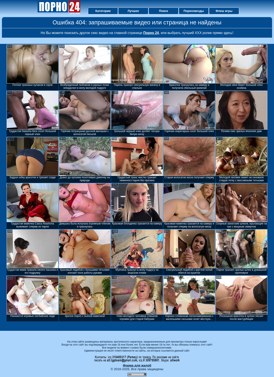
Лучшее (133, 11)
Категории (103, 11)
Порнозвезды (194, 11)
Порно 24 (151, 33)
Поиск (163, 11)
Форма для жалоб (137, 365)
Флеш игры (224, 11)
